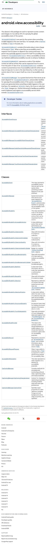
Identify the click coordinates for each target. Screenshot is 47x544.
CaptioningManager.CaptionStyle (11, 388)
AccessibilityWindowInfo (9, 359)
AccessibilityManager (9, 78)
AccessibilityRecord (9, 47)
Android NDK (5, 528)
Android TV (4, 485)
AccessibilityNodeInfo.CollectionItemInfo (14, 242)
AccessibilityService (17, 56)
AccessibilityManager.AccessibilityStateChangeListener (18, 140)
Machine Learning (6, 455)
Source (3, 436)
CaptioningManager (8, 368)
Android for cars (6, 482)
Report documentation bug (9, 538)
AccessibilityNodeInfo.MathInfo (11, 267)
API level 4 (9, 18)
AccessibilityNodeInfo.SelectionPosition (13, 292)
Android (3, 428)
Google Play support (7, 541)
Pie (2, 509)
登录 (43, 2)
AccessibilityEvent (9, 39)
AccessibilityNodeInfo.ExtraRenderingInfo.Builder (16, 262)
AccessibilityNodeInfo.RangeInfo (11, 276)
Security (3, 433)
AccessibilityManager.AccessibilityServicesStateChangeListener (20, 131)
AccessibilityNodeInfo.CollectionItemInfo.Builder (16, 248)
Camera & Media (6, 461)
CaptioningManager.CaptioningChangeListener (16, 378)
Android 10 (4, 507)
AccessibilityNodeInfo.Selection (11, 281)
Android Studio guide (7, 517)
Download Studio (6, 525)
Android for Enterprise (7, 431)
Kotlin (38, 26)
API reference (7, 9)
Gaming (3, 452)
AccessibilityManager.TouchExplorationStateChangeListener (19, 164)
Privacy (3, 463)
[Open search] (39, 2)
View (11, 44)
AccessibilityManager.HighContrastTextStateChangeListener (20, 156)
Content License (8, 408)
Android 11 (4, 504)
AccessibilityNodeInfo (10, 61)
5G (2, 466)
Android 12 (4, 501)
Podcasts (4, 445)
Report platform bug (7, 536)
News (3, 439)
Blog (2, 442)
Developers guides (6, 520)
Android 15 (4, 492)
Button (42, 41)
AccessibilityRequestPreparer (10, 349)
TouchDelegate (37, 317)
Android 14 (4, 495)
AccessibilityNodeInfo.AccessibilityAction (14, 222)
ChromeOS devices (7, 479)
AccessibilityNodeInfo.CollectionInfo (12, 232)
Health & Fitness (5, 458)
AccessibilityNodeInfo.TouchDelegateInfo (14, 311)
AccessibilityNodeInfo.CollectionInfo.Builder (15, 238)
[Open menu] (3, 2)
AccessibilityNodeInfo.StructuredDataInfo (14, 303)
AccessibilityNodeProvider (9, 323)
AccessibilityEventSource (9, 119)
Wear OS (4, 477)
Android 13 (4, 498)
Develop (16, 14)
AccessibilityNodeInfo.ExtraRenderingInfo (14, 254)
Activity (22, 86)
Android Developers (6, 14)
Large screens (5, 474)
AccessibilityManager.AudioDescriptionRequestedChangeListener (21, 148)
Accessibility (15, 105)
